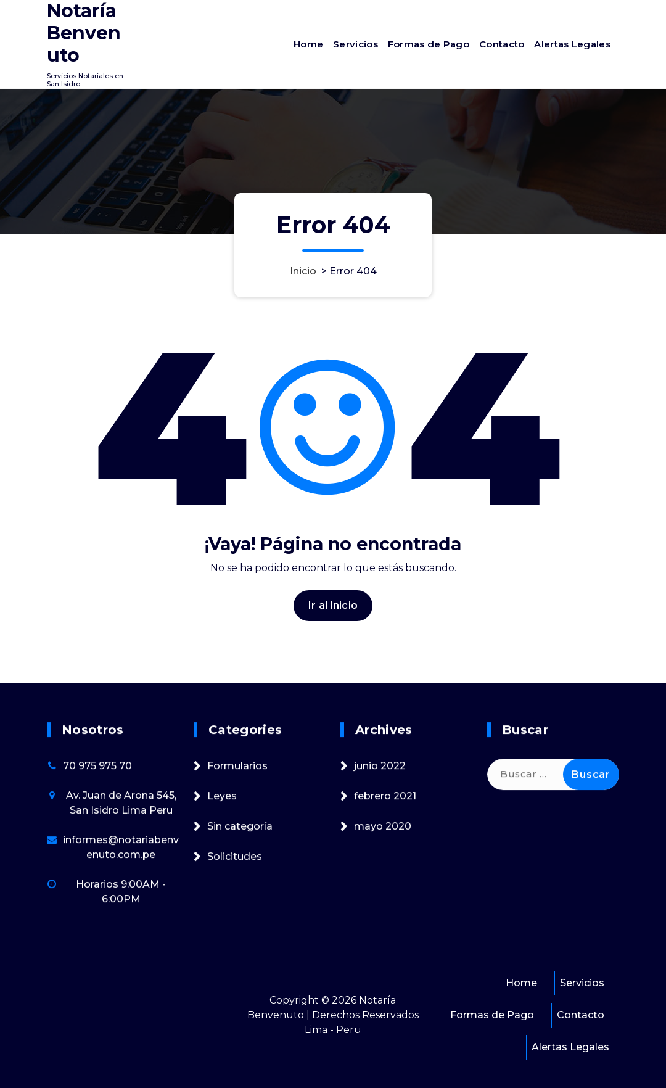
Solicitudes (234, 964)
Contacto (501, 44)
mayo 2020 (382, 933)
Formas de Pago (428, 44)
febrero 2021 (385, 903)
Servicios (355, 44)
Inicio (303, 271)
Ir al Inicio (333, 655)
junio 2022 (380, 873)
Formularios (237, 873)
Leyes (222, 903)
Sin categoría (240, 933)
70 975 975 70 (97, 873)
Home (308, 44)
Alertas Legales (572, 44)
